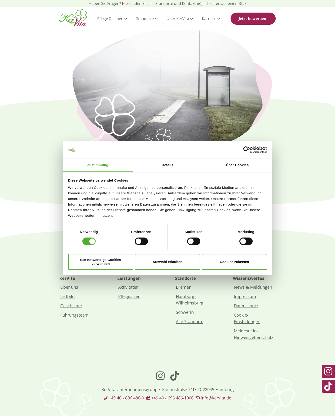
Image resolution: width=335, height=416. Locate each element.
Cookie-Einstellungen (247, 318)
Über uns (69, 287)
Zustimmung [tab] (97, 165)
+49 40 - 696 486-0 (126, 398)
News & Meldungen (253, 287)
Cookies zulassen (234, 262)
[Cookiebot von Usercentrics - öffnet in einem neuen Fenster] (246, 149)
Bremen (183, 287)
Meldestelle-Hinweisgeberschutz (253, 334)
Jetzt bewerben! (253, 18)
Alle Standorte (189, 321)
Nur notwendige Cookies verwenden (100, 262)
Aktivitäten (128, 287)
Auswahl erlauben (167, 262)
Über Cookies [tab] (237, 165)
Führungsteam (74, 315)
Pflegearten (129, 296)
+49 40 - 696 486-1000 (172, 398)
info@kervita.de (216, 398)
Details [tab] (167, 165)
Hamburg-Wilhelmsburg (189, 300)
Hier (125, 3)
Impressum (245, 296)
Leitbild (67, 296)
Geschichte (71, 305)
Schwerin (185, 312)
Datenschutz (246, 305)
